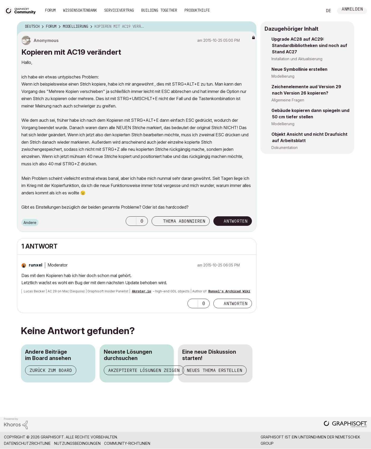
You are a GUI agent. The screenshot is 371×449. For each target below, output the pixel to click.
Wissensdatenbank (80, 10)
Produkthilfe (197, 10)
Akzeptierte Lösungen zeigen (144, 370)
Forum (50, 10)
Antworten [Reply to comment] (235, 303)
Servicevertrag (119, 10)
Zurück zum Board (51, 370)
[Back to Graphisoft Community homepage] (21, 10)
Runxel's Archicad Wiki (229, 291)
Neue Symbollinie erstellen (299, 69)
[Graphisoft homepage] (345, 424)
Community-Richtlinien (127, 443)
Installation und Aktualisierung (296, 59)
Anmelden (352, 10)
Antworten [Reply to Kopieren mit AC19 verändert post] (235, 221)
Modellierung (282, 76)
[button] (131, 221)
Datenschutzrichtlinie (27, 443)
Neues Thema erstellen (214, 370)
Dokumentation (284, 147)
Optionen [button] (249, 26)
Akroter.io (141, 291)
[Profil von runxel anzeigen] (35, 265)
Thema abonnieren (184, 221)
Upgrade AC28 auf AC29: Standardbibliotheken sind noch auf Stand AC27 (309, 45)
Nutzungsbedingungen (77, 443)
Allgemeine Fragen (287, 100)
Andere (30, 222)
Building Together (159, 10)
